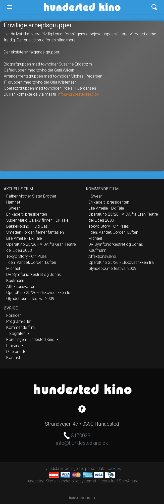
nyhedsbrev (53, 468)
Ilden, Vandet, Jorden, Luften (31, 262)
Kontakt (13, 357)
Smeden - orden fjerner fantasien (35, 232)
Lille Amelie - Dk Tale (24, 238)
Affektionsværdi (20, 286)
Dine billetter (17, 351)
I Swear (13, 208)
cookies (113, 468)
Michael (13, 268)
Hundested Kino (63, 7)
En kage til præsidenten (26, 214)
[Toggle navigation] (9, 7)
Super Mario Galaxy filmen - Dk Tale (37, 220)
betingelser (74, 468)
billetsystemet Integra (91, 481)
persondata (95, 468)
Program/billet (18, 321)
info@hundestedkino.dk (78, 94)
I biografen (16, 333)
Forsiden (14, 315)
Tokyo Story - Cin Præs (26, 256)
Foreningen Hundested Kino (31, 339)
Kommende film (20, 327)
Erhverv (13, 345)
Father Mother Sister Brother (31, 196)
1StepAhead (127, 481)
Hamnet (13, 202)
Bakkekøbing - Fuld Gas (27, 226)
